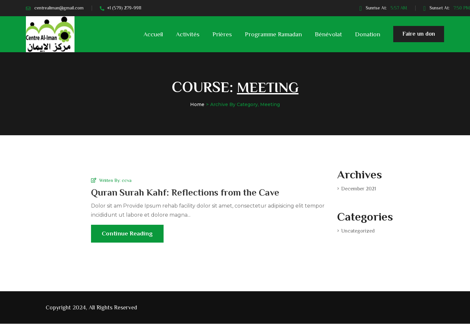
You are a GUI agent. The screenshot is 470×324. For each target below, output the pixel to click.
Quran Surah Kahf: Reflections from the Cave (187, 192)
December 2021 (358, 189)
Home (197, 104)
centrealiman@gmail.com (59, 7)
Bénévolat (328, 34)
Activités (188, 34)
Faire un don (418, 36)
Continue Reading (128, 236)
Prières (222, 34)
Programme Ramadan (273, 34)
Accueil (153, 34)
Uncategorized (358, 231)
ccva (127, 180)
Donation (367, 34)
